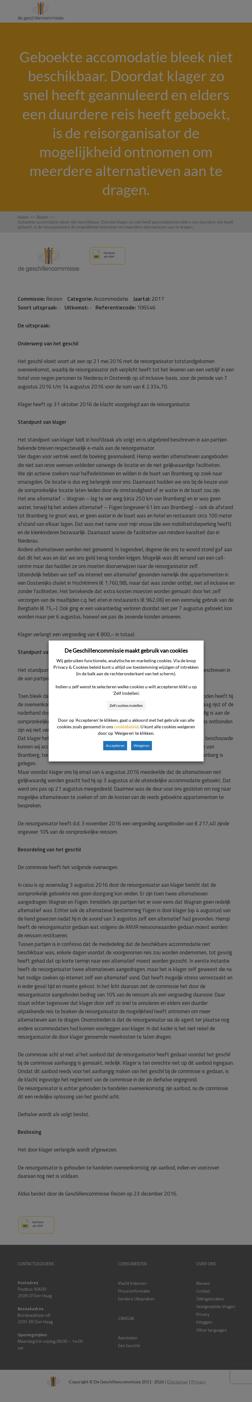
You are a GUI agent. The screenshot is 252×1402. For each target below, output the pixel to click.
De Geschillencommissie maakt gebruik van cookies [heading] (126, 650)
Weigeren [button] (141, 745)
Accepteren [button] (115, 745)
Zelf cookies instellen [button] (126, 705)
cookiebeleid (126, 726)
